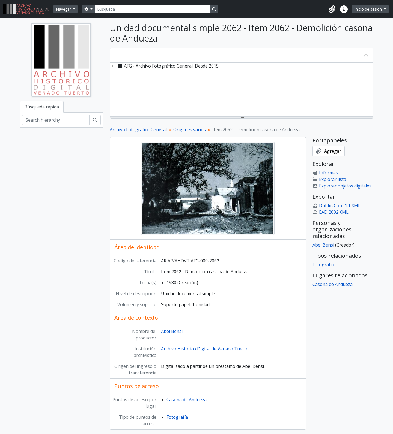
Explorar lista (329, 179)
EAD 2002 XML (330, 212)
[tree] (241, 90)
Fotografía (177, 417)
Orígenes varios (189, 130)
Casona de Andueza (186, 400)
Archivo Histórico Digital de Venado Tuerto (205, 349)
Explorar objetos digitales (341, 186)
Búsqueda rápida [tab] (41, 107)
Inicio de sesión (369, 9)
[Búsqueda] (152, 9)
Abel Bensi (172, 331)
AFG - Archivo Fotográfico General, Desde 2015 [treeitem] (168, 66)
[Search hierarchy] (56, 120)
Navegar (64, 9)
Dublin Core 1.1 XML (336, 206)
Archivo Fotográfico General (138, 130)
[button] (332, 9)
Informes (325, 173)
